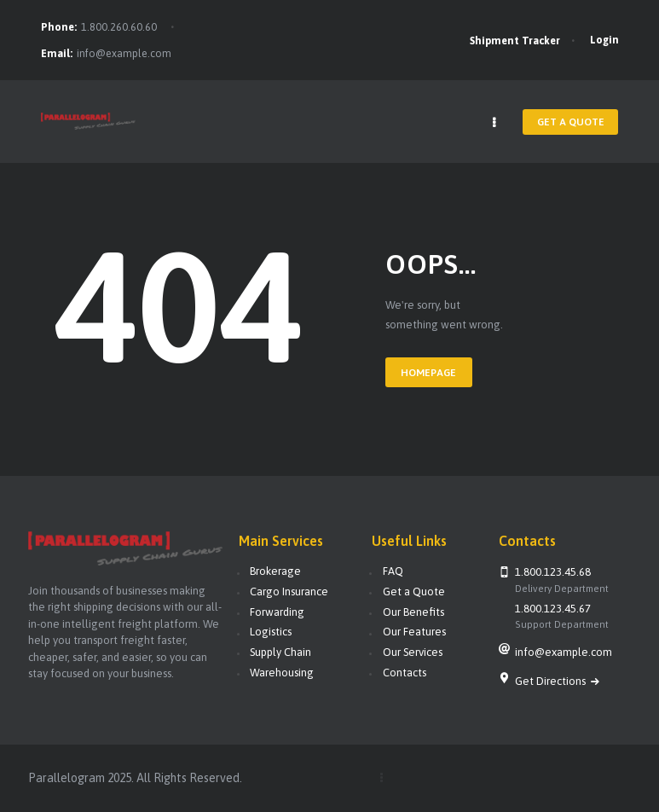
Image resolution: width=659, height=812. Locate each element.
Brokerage (275, 571)
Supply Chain (280, 652)
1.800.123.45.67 (553, 607)
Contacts (404, 671)
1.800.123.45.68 (553, 572)
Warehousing (282, 671)
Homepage (426, 373)
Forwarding (277, 611)
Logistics (271, 631)
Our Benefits (413, 611)
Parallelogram (66, 777)
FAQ (393, 571)
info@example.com (124, 54)
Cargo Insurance (289, 591)
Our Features (414, 631)
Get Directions (551, 680)
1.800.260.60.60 (119, 27)
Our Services (412, 652)
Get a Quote (414, 591)
